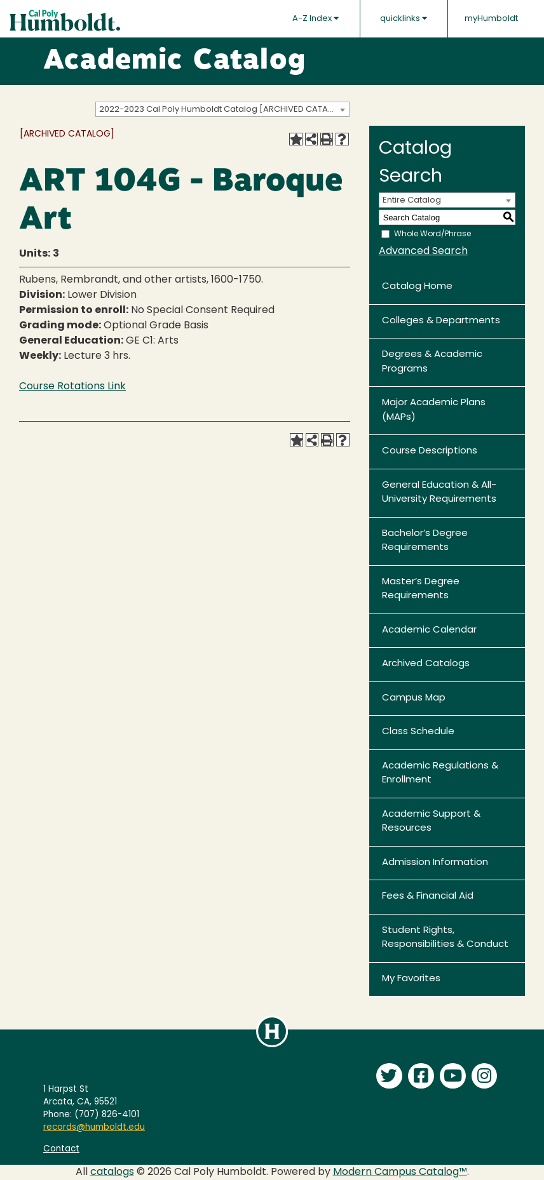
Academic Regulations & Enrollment (440, 773)
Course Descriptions (429, 451)
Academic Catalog (174, 62)
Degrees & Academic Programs (432, 362)
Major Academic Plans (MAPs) (434, 410)
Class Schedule (418, 732)
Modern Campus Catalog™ (400, 1172)
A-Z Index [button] (315, 18)
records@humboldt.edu (94, 1127)
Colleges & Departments (441, 321)
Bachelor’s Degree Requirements (425, 541)
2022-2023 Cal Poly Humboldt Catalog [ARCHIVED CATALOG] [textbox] (223, 109)
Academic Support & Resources (431, 822)
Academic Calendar (429, 630)
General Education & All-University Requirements (439, 493)
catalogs (112, 1172)
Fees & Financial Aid (427, 896)
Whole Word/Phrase (432, 234)
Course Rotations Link (72, 387)
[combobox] (222, 109)
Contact (61, 1149)
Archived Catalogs (426, 664)
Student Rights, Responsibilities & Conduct (445, 938)
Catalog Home (417, 287)
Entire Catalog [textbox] (412, 200)
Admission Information (435, 863)
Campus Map (413, 698)
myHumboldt (491, 19)
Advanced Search (423, 251)
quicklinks (403, 18)
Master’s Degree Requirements (420, 589)
